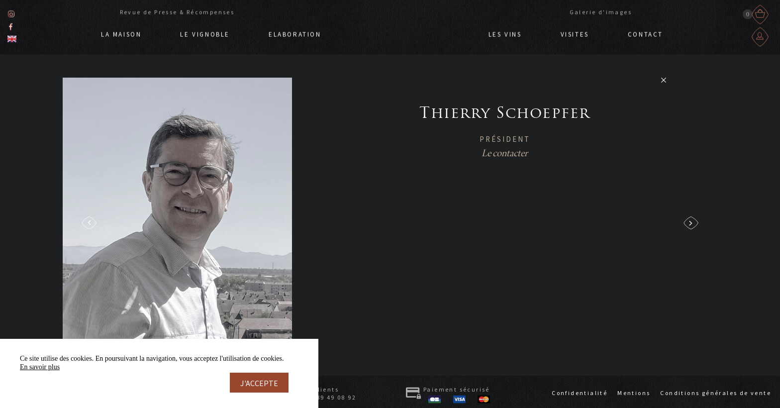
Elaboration (295, 33)
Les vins (505, 33)
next (690, 222)
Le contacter (505, 154)
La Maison (121, 33)
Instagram (11, 12)
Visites (575, 33)
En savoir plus (40, 367)
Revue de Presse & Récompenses (177, 10)
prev (89, 222)
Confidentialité (579, 393)
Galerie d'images (601, 10)
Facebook (10, 25)
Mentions (633, 393)
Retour (663, 80)
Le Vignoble (205, 33)
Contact (645, 33)
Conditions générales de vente (715, 393)
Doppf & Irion (405, 28)
